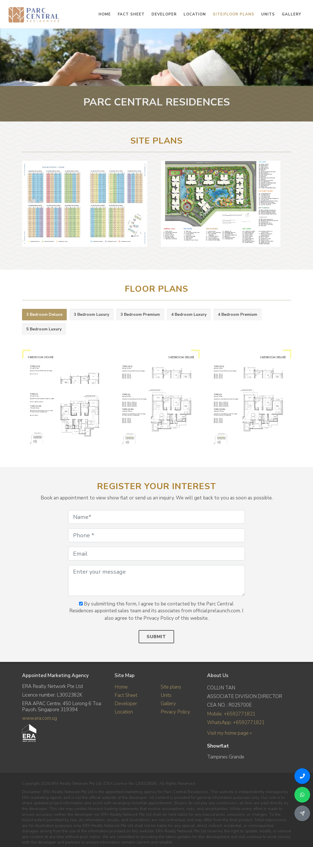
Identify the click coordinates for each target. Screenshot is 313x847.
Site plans (171, 687)
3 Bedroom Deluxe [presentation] (44, 314)
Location (124, 712)
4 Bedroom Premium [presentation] (237, 314)
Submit (156, 637)
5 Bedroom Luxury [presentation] (44, 329)
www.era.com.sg (39, 718)
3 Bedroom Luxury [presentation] (91, 314)
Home (121, 687)
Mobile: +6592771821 (231, 714)
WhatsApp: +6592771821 (236, 722)
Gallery (168, 703)
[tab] (44, 315)
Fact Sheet (126, 695)
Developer (126, 703)
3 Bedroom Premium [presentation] (140, 314)
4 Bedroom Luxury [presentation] (188, 314)
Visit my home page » (229, 733)
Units (166, 695)
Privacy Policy (175, 712)
